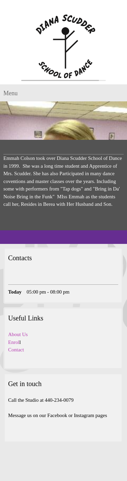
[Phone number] (13, 277)
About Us (18, 334)
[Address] (33, 277)
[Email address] (23, 277)
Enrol (13, 342)
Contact (16, 349)
